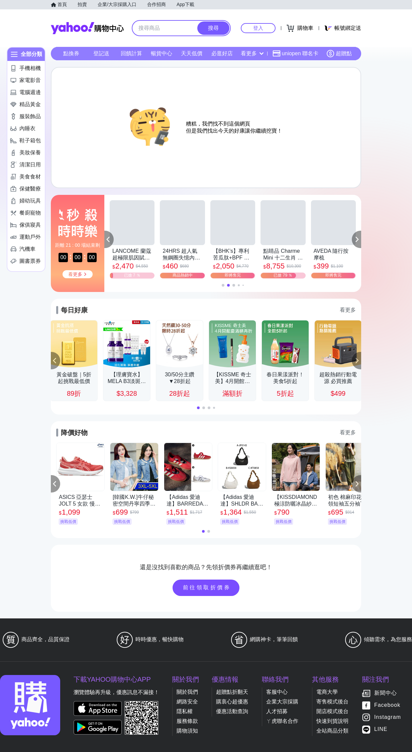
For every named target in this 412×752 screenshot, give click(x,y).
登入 (258, 28)
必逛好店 (222, 53)
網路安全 (187, 701)
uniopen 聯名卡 (295, 54)
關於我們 (187, 692)
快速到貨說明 (332, 721)
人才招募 (277, 711)
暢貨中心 (161, 53)
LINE (381, 729)
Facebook (387, 705)
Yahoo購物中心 (87, 28)
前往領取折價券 (207, 587)
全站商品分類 (332, 731)
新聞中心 (385, 693)
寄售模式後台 (332, 701)
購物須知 (187, 731)
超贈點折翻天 (232, 692)
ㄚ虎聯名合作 (282, 721)
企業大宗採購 (282, 701)
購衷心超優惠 (232, 701)
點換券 (71, 53)
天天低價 (191, 53)
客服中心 (277, 692)
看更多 (252, 53)
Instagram (387, 717)
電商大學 (327, 692)
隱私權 (185, 711)
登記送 (101, 53)
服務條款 (187, 721)
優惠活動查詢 (232, 711)
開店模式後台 (332, 711)
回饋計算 (131, 53)
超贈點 (339, 54)
